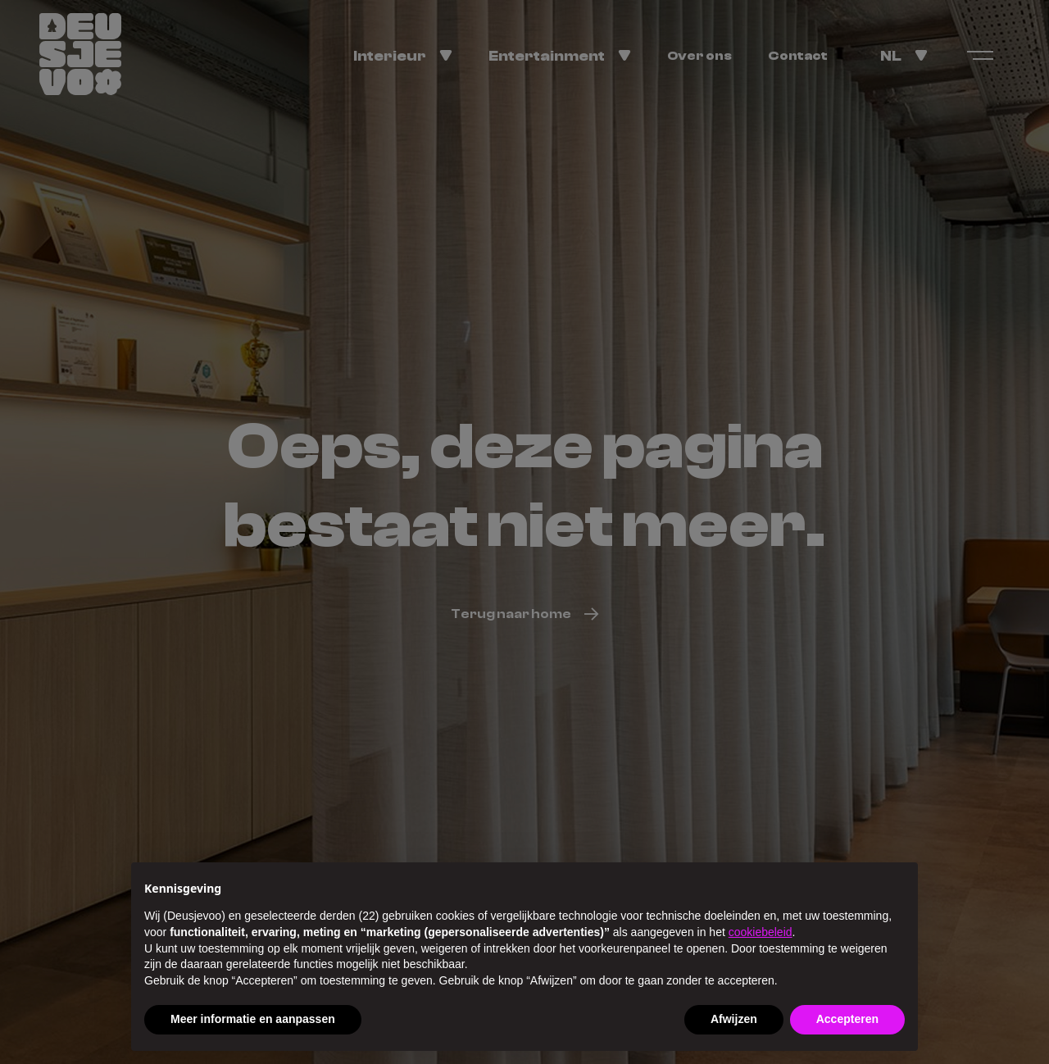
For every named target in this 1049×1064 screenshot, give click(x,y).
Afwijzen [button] (734, 1018)
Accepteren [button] (847, 1018)
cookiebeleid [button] (760, 932)
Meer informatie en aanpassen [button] (252, 1018)
